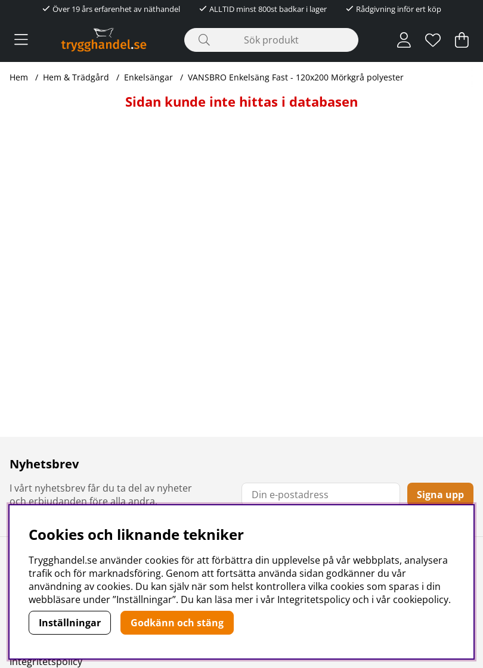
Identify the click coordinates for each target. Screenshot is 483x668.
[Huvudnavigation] (21, 39)
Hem (19, 77)
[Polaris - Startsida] (103, 40)
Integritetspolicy (46, 661)
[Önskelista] (432, 39)
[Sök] (271, 40)
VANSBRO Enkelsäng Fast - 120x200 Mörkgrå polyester (296, 77)
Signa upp (440, 494)
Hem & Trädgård (76, 77)
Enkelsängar (148, 77)
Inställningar (70, 622)
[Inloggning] (404, 39)
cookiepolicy (420, 599)
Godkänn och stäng (177, 622)
